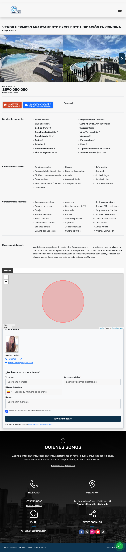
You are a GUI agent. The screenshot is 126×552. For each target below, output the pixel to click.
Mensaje (9, 397)
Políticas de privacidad (63, 465)
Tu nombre (10, 377)
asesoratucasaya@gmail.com (20, 363)
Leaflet (101, 328)
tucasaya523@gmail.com (33, 531)
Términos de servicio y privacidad (40, 424)
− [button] (6, 282)
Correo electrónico (72, 377)
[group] (31, 58)
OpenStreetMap (117, 328)
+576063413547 (34, 505)
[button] (52, 79)
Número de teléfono (14, 387)
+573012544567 (15, 359)
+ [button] (6, 277)
